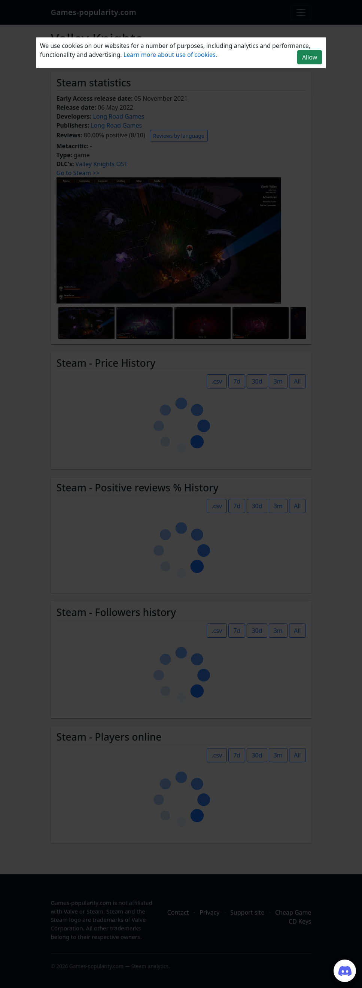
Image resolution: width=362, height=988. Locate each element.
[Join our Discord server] (345, 971)
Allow (309, 57)
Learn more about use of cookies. (170, 55)
